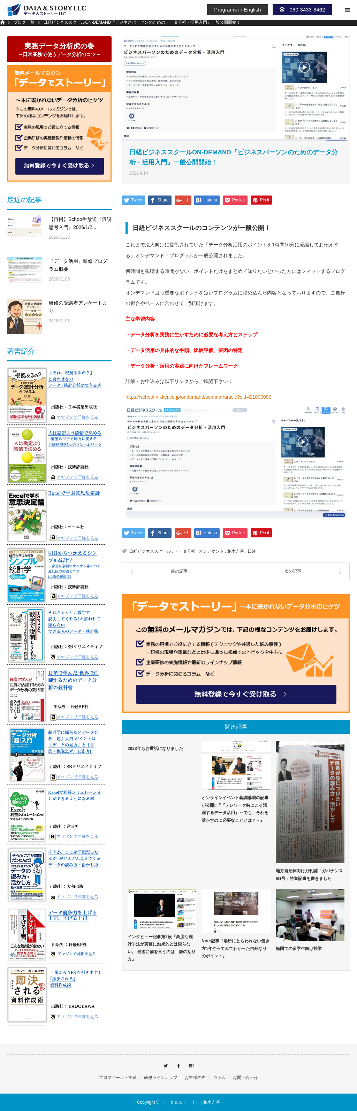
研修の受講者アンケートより (78, 307)
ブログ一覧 (24, 22)
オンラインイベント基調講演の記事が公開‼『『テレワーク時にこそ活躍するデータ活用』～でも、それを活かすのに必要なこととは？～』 (235, 809)
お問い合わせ (245, 1077)
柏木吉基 (235, 551)
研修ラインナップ (160, 1077)
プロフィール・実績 (118, 1077)
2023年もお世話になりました (155, 748)
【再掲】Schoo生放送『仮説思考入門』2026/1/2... (80, 223)
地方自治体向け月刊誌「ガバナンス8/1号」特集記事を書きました (309, 874)
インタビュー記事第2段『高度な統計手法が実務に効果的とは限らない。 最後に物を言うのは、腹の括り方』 (162, 948)
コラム (219, 1077)
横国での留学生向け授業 (299, 948)
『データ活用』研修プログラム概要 (78, 265)
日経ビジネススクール (150, 551)
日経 (252, 551)
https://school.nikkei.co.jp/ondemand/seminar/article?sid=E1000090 (198, 397)
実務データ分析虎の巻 (59, 49)
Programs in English (237, 10)
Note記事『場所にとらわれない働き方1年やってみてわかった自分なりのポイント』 (235, 948)
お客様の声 (195, 1077)
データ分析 (184, 551)
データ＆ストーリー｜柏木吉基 (190, 1102)
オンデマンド (211, 551)
